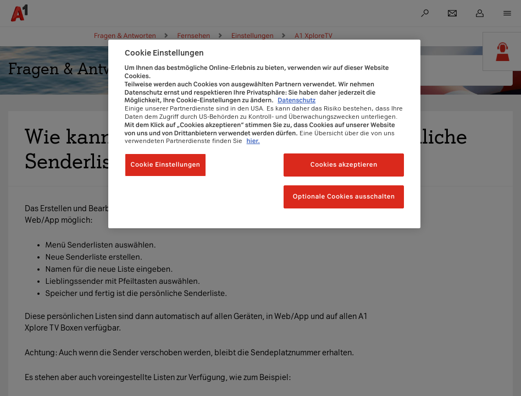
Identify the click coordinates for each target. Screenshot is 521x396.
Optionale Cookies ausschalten (344, 196)
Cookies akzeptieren (344, 164)
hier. (253, 141)
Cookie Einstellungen (166, 164)
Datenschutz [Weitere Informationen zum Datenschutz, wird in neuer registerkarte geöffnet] (296, 100)
